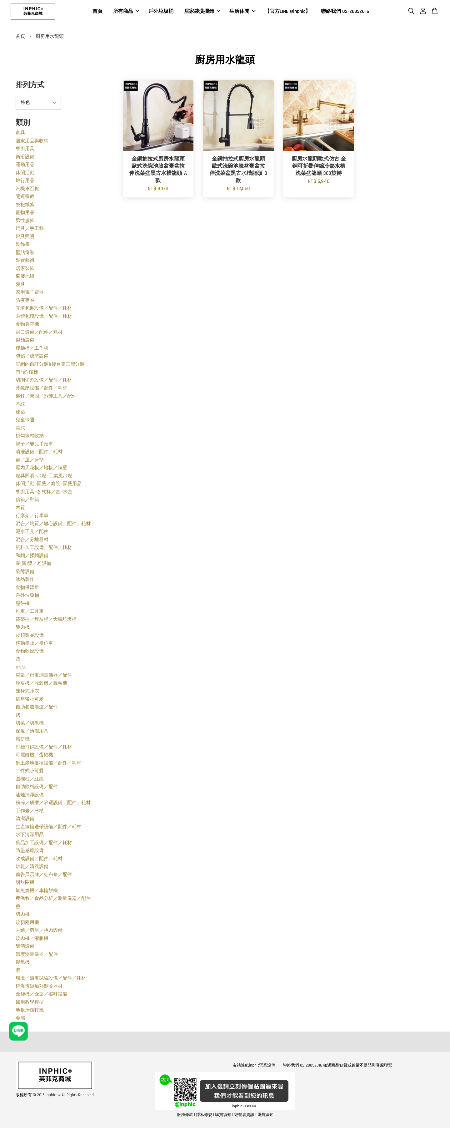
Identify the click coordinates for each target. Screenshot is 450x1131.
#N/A (21, 669)
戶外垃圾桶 (160, 12)
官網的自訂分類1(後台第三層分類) (51, 365)
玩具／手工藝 (30, 230)
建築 (20, 413)
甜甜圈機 (25, 884)
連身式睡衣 (27, 692)
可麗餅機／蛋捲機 (34, 756)
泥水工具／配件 (32, 533)
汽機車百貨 (27, 190)
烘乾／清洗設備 (32, 868)
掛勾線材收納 (30, 437)
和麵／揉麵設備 (32, 557)
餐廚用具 (25, 150)
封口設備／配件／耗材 (39, 334)
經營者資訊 (244, 1115)
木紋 (20, 405)
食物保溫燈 (27, 589)
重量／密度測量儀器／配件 (44, 676)
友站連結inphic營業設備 (254, 1066)
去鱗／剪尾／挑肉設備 (39, 932)
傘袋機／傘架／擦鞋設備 (41, 995)
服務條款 (185, 1115)
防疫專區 (25, 302)
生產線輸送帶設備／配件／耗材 (48, 828)
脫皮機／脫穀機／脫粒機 (41, 684)
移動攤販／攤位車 (34, 644)
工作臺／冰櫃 (30, 812)
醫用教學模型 (30, 1004)
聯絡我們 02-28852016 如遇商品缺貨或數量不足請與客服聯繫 (337, 1066)
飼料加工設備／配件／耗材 (44, 549)
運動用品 (25, 166)
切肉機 (23, 916)
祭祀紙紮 (25, 206)
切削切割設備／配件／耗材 (44, 381)
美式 (20, 429)
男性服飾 (25, 222)
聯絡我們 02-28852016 (345, 12)
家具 (20, 134)
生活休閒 (242, 12)
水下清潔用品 (30, 836)
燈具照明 (25, 238)
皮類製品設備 (30, 637)
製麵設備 (25, 341)
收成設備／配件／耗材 (39, 860)
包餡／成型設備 (32, 357)
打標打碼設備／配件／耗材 (44, 748)
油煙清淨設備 (30, 796)
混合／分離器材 (32, 541)
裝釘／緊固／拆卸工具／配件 (46, 397)
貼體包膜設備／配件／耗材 (44, 318)
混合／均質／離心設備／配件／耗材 (53, 525)
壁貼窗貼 (25, 254)
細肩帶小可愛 (30, 700)
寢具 (20, 286)
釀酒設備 (25, 948)
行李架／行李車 (32, 517)
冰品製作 (25, 581)
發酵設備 (25, 573)
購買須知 (223, 1115)
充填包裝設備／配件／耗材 (44, 309)
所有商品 (126, 12)
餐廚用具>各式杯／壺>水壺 (44, 493)
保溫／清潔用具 (32, 732)
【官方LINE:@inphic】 (287, 12)
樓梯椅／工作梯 (32, 349)
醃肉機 (23, 628)
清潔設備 (25, 820)
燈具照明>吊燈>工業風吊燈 (44, 477)
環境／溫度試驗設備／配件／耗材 (51, 979)
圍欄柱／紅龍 (30, 780)
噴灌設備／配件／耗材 (39, 453)
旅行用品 (25, 182)
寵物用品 (25, 214)
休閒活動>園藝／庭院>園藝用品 (49, 485)
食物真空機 (27, 325)
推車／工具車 (30, 613)
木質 (20, 509)
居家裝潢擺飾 (202, 12)
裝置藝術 (25, 262)
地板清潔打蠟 (30, 1011)
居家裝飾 (25, 270)
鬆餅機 (23, 740)
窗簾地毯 (25, 278)
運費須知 (265, 1115)
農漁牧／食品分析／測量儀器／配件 (53, 900)
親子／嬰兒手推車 (34, 445)
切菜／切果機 (30, 724)
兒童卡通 (25, 421)
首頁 (97, 12)
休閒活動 (25, 174)
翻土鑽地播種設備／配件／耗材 (48, 764)
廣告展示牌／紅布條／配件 (44, 876)
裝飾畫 (23, 246)
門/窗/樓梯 (27, 373)
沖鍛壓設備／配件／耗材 (41, 389)
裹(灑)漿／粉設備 (33, 565)
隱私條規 (204, 1115)
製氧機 (23, 963)
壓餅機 (23, 605)
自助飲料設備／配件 (37, 788)
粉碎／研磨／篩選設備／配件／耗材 (53, 804)
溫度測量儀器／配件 (37, 956)
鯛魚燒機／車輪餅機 (37, 892)
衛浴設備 (25, 158)
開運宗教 (25, 198)
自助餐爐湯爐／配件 (37, 708)
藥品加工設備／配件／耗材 (44, 844)
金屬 (20, 1019)
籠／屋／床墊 (30, 461)
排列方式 (30, 86)
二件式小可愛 (30, 772)
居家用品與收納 (32, 142)
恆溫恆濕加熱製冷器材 (39, 988)
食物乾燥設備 (30, 653)
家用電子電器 (30, 294)
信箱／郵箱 (27, 501)
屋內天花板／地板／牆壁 (41, 469)
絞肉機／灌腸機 (32, 940)
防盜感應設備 (30, 852)
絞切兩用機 (27, 924)
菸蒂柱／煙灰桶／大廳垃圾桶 (46, 621)
